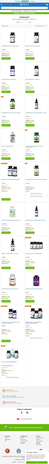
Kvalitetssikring (7, 439)
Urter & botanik (25, 19)
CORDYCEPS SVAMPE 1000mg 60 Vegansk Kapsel (11, 220)
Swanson (4, 116)
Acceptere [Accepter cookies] (37, 462)
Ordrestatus (38, 439)
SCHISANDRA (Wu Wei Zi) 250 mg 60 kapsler (10, 288)
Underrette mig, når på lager (36, 196)
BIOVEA (4, 49)
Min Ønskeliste (23, 439)
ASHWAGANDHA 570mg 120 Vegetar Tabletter (10, 46)
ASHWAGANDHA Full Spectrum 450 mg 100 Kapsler (11, 112)
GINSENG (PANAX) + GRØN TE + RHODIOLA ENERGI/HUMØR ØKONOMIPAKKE (33, 323)
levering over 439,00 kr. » (30, 11)
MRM (28, 292)
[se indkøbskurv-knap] (47, 4)
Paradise (4, 149)
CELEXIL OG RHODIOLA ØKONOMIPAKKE (9, 361)
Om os (6, 437)
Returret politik (38, 444)
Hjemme (14, 19)
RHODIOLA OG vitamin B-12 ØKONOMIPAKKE (33, 253)
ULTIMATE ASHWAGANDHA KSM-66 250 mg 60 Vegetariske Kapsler (34, 147)
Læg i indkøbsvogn (6, 58)
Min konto (22, 437)
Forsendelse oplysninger (38, 443)
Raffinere (29, 22)
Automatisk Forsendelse (22, 443)
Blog (5, 440)
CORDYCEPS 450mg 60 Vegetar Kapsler (9, 79)
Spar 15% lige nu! (16, 11)
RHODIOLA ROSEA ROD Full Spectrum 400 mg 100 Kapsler (36, 179)
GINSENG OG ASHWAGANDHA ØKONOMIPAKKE (10, 179)
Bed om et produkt (39, 440)
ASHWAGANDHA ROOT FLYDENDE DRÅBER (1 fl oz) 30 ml (36, 112)
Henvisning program (24, 440)
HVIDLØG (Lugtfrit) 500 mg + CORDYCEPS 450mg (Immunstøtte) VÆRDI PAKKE (11, 323)
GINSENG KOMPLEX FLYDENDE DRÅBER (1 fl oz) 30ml (35, 220)
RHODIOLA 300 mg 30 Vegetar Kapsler (32, 46)
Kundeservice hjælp (39, 437)
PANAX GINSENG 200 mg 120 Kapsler (32, 79)
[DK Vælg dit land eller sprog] (10, 5)
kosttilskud (19, 19)
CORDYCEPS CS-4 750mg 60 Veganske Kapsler (34, 288)
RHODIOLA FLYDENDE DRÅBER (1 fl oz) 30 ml (10, 253)
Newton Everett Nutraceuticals (8, 365)
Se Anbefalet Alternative (36, 193)
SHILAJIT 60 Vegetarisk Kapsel (7, 146)
